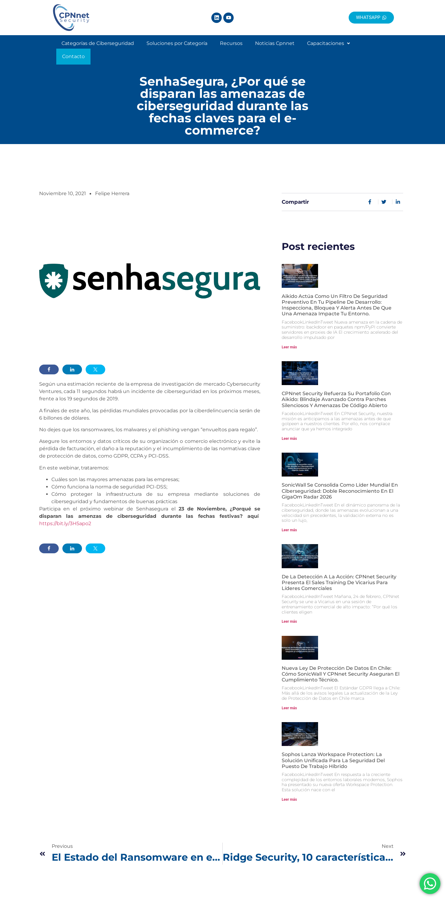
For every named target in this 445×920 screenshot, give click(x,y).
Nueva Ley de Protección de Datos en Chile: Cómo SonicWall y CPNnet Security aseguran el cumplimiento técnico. (340, 671)
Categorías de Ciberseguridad (97, 50)
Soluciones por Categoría (176, 50)
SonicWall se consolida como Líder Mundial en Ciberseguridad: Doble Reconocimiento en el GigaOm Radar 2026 (340, 488)
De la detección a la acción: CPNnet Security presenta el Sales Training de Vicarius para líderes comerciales (339, 579)
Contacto (372, 50)
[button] (328, 50)
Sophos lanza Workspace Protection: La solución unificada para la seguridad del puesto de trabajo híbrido (333, 757)
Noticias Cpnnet (275, 50)
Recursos (231, 50)
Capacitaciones (328, 50)
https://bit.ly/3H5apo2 (65, 521)
